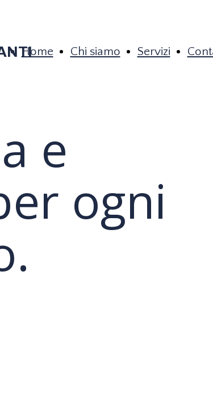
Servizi (153, 51)
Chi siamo (95, 51)
